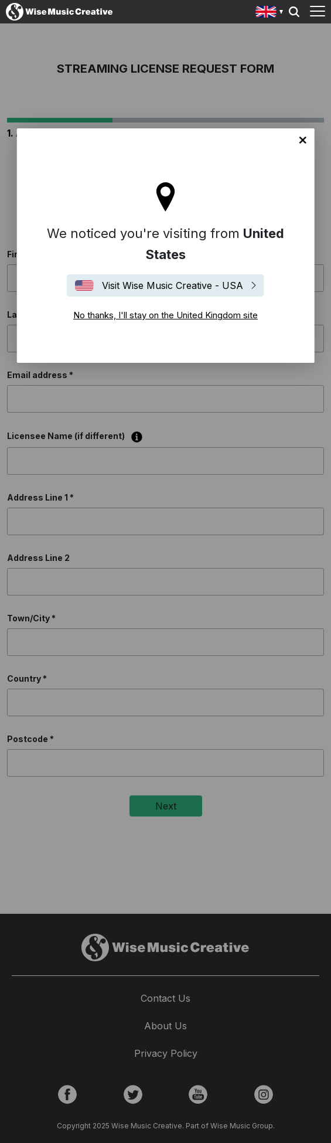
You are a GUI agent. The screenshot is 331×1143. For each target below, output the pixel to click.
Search (294, 11)
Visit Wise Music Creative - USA (172, 285)
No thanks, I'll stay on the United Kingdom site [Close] (303, 140)
